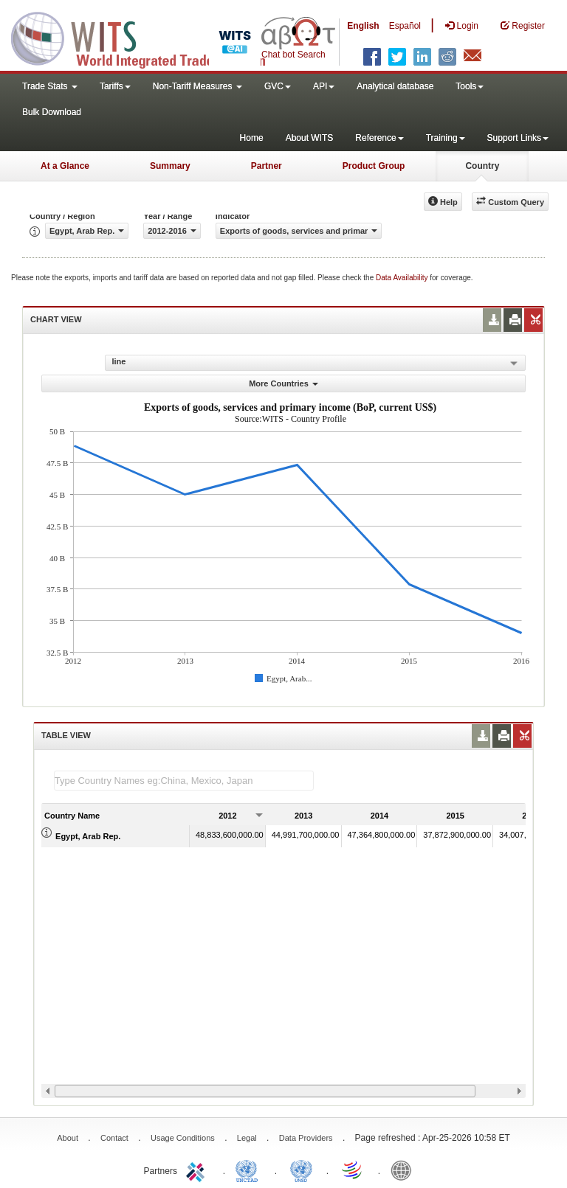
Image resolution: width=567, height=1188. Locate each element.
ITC (198, 1169)
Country (482, 166)
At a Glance (65, 166)
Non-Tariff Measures (197, 86)
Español (405, 26)
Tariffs (115, 86)
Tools (470, 86)
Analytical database (395, 86)
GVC (277, 86)
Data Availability (403, 278)
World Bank (404, 1169)
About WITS (310, 138)
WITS (147, 37)
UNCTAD (249, 1169)
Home (252, 138)
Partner (266, 166)
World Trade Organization (353, 1169)
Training (445, 138)
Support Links (518, 138)
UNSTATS (301, 1169)
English (363, 26)
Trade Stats (50, 86)
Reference (379, 138)
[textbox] (184, 781)
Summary (170, 166)
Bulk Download (51, 112)
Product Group (374, 166)
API (323, 86)
